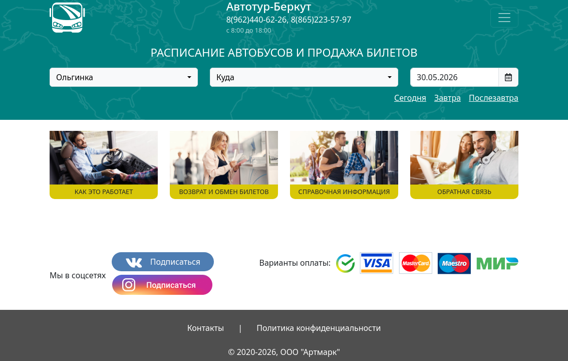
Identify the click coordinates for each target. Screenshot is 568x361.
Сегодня (410, 97)
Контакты (205, 327)
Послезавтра (493, 97)
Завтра (447, 97)
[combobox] (124, 77)
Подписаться (163, 262)
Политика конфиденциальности (318, 327)
